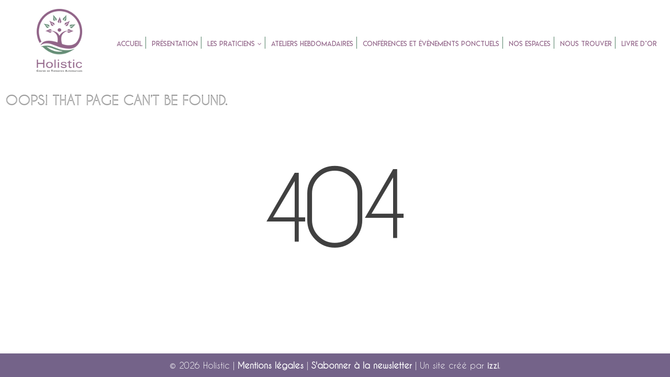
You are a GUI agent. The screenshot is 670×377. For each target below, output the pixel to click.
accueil (129, 43)
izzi (493, 365)
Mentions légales (271, 365)
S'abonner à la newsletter (361, 365)
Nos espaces (530, 43)
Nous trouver (586, 43)
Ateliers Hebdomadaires (312, 43)
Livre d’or (639, 43)
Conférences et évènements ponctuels (431, 43)
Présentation (175, 43)
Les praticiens (231, 43)
